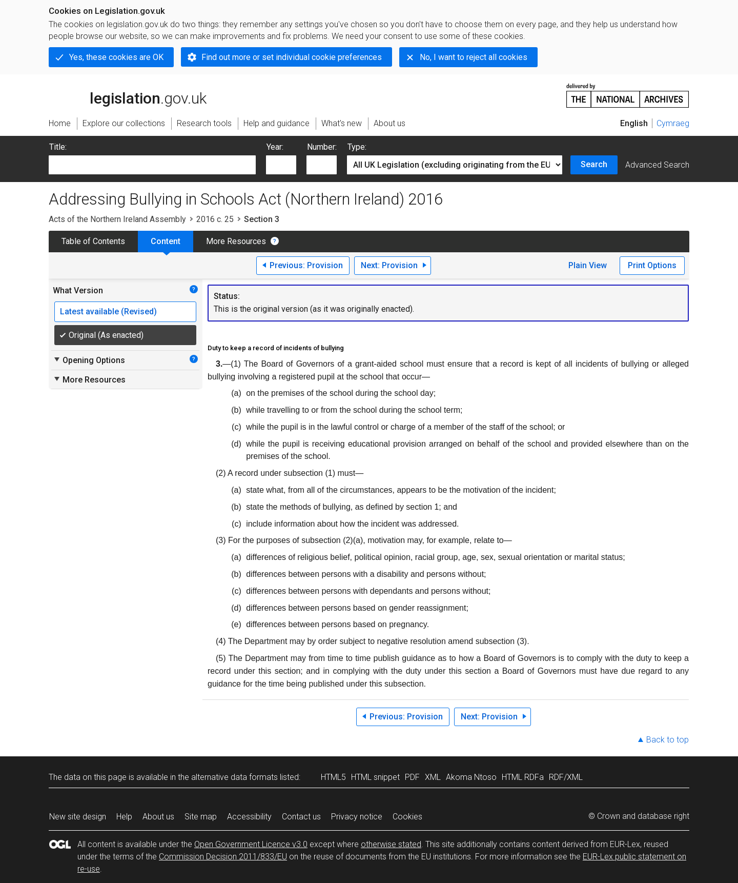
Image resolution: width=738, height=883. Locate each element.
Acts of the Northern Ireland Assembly (117, 219)
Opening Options (89, 360)
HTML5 (333, 777)
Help (124, 816)
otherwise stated (391, 844)
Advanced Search (657, 165)
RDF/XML (566, 777)
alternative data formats (234, 777)
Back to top (667, 740)
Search (594, 164)
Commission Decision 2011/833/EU (223, 856)
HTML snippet (375, 777)
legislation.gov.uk (128, 94)
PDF (412, 777)
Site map (200, 816)
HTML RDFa (523, 777)
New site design (77, 816)
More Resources (236, 241)
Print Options (652, 265)
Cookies (407, 816)
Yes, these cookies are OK (116, 57)
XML (433, 777)
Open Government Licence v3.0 (251, 844)
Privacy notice (356, 816)
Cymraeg (673, 123)
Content (165, 241)
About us (158, 816)
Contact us (301, 816)
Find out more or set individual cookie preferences (291, 57)
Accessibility (249, 816)
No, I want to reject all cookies (473, 57)
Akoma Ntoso (471, 777)
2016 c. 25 (215, 219)
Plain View (587, 265)
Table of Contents (93, 241)
